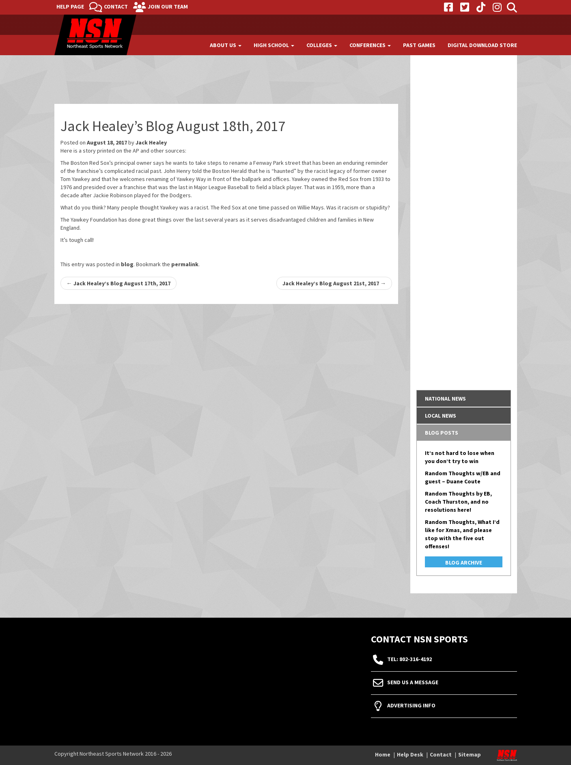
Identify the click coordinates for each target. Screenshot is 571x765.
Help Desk (410, 754)
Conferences (370, 45)
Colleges (321, 45)
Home (382, 754)
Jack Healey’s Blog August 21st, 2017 (334, 283)
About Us (225, 45)
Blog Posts (441, 432)
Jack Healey (151, 142)
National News (445, 398)
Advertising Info (411, 705)
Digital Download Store (482, 45)
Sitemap (469, 754)
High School (274, 45)
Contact (116, 6)
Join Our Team (168, 6)
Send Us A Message (412, 682)
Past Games (419, 45)
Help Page (70, 6)
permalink (184, 264)
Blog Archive (463, 562)
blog (127, 264)
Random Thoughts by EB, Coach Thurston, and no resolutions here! (458, 501)
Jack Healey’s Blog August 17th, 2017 (118, 283)
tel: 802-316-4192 (409, 659)
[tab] (464, 398)
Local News (440, 415)
